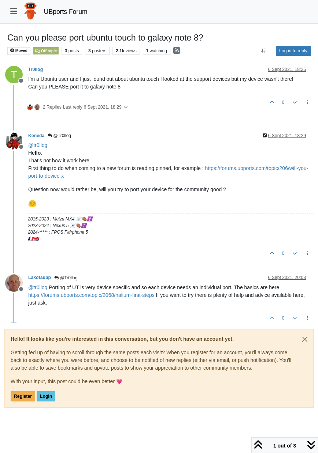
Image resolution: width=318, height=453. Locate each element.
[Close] (304, 339)
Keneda (36, 135)
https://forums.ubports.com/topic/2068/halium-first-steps (91, 295)
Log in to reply (293, 50)
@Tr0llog (59, 135)
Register (23, 396)
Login (46, 396)
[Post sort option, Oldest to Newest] (264, 51)
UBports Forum (66, 11)
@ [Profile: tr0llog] (37, 145)
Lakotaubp (39, 277)
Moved (18, 50)
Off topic (46, 51)
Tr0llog (35, 69)
